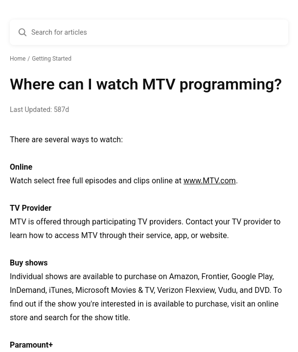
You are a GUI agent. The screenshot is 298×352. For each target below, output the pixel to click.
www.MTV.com (209, 180)
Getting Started (51, 58)
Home (17, 58)
